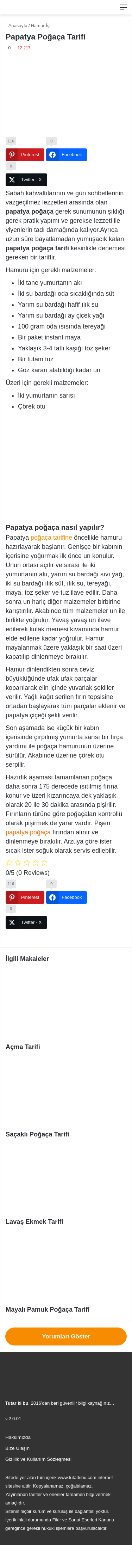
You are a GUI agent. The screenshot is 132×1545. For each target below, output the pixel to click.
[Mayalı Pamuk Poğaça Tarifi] (66, 1268)
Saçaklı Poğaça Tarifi (37, 1134)
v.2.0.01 (13, 1418)
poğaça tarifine (51, 537)
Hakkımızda (18, 1437)
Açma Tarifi (23, 1046)
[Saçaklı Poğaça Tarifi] (66, 1093)
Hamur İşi (40, 25)
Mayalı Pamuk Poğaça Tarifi (47, 1309)
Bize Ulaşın (17, 1448)
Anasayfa (16, 25)
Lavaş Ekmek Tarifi (34, 1221)
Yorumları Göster (66, 1336)
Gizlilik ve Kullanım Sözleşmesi (38, 1459)
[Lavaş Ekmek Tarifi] (66, 1181)
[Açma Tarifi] (66, 1005)
